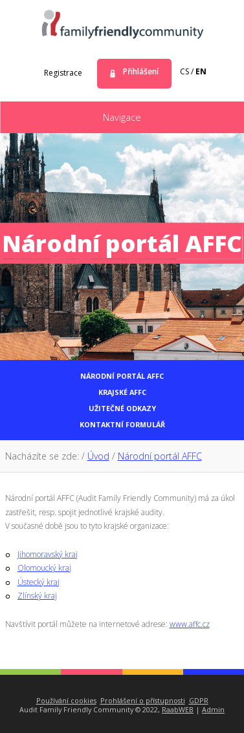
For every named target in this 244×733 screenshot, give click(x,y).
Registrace (63, 72)
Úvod (98, 456)
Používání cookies (66, 700)
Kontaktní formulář (122, 424)
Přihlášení (141, 71)
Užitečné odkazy (122, 408)
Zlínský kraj (37, 595)
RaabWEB (178, 709)
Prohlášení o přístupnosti (142, 700)
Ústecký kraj (38, 582)
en (200, 71)
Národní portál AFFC (122, 376)
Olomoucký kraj (44, 567)
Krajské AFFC (122, 392)
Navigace (122, 117)
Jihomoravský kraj (47, 554)
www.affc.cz (190, 624)
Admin (213, 709)
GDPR (198, 700)
